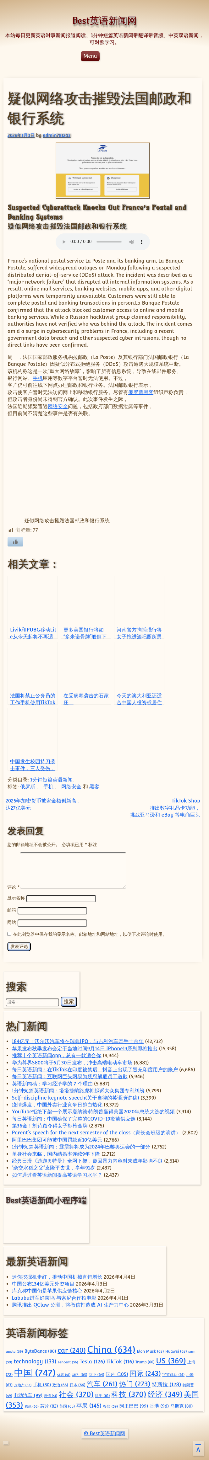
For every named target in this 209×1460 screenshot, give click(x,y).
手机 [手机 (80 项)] (42, 1383)
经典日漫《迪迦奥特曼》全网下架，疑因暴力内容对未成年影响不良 (87, 1160)
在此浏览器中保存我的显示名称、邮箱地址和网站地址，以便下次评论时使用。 (90, 933)
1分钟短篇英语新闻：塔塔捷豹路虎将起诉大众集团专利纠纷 (78, 1090)
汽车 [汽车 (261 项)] (102, 1383)
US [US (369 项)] (171, 1359)
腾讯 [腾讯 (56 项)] (32, 1405)
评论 (13, 886)
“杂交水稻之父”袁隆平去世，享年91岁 (53, 1167)
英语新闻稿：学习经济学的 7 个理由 (52, 1083)
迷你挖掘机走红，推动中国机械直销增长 (57, 1276)
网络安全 (58, 406)
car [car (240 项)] (72, 1349)
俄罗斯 (135, 392)
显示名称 (16, 898)
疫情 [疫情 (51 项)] (50, 1395)
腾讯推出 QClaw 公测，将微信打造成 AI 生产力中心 (70, 1304)
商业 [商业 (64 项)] (96, 1374)
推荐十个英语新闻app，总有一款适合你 (57, 1055)
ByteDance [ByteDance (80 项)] (40, 1350)
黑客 (148, 392)
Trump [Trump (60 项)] (145, 1361)
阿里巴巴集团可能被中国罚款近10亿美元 (57, 1139)
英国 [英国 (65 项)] (67, 1405)
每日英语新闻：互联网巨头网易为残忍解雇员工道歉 (70, 1076)
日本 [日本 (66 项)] (77, 1384)
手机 (38, 378)
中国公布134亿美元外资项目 (43, 1283)
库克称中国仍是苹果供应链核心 (47, 1290)
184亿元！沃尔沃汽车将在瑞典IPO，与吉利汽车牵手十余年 (78, 1040)
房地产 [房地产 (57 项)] (23, 1384)
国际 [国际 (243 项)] (145, 1373)
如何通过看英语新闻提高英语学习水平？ (57, 1174)
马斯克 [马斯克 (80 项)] (181, 1405)
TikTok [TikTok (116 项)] (120, 1361)
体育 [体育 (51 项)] (63, 1374)
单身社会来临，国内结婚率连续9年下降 (56, 1153)
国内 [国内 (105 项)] (117, 1373)
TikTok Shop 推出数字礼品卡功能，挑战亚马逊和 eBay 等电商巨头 (165, 808)
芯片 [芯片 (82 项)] (49, 1405)
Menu (90, 56)
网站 (11, 921)
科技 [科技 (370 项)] (128, 1393)
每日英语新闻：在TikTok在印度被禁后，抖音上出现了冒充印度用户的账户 (95, 1069)
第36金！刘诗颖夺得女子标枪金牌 (50, 1125)
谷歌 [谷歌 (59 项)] (110, 1405)
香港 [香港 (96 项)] (159, 1405)
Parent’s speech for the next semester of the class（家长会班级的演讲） (96, 1132)
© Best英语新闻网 (104, 1433)
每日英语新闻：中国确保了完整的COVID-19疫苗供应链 (73, 1118)
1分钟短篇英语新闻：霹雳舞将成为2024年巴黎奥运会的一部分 (81, 1146)
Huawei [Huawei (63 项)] (176, 1350)
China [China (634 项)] (111, 1348)
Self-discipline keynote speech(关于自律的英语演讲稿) (75, 1097)
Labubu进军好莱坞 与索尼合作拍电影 (54, 1297)
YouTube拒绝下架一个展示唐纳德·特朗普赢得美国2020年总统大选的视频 (93, 1111)
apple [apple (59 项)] (14, 1350)
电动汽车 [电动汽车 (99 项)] (28, 1394)
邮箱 (11, 910)
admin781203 (56, 135)
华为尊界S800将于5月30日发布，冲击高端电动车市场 (72, 1062)
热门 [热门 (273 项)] (135, 1383)
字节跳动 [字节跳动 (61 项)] (173, 1374)
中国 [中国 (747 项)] (35, 1371)
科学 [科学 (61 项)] (102, 1395)
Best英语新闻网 (104, 20)
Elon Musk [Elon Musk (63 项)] (150, 1350)
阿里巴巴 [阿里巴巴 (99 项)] (133, 1405)
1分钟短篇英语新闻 (51, 780)
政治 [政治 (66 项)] (60, 1384)
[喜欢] (15, 541)
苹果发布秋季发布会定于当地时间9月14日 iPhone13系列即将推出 (85, 1048)
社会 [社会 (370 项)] (76, 1393)
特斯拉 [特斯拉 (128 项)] (166, 1383)
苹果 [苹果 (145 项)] (89, 1404)
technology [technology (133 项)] (35, 1360)
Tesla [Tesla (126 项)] (92, 1360)
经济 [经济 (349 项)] (165, 1393)
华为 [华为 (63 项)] (79, 1374)
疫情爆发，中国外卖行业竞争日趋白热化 (57, 1104)
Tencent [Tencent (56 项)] (68, 1361)
